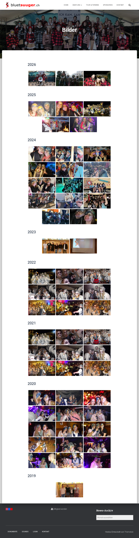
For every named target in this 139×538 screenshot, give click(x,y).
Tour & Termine (92, 5)
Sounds (25, 532)
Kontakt (120, 5)
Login (35, 532)
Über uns (77, 5)
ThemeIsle (128, 532)
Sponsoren (108, 5)
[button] (81, 5)
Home (66, 5)
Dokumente (12, 532)
